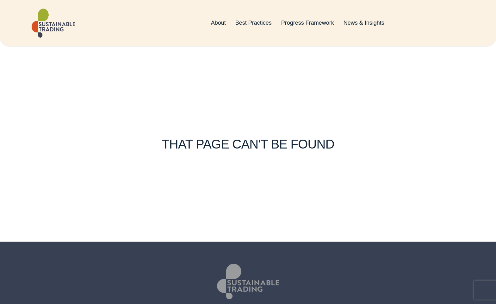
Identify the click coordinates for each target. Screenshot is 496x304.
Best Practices (253, 24)
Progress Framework (307, 24)
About (218, 24)
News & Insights (364, 24)
